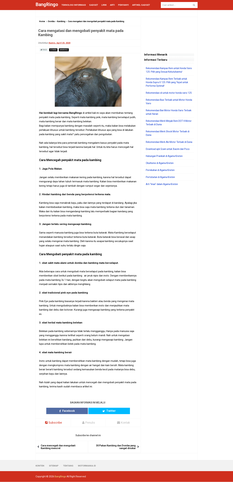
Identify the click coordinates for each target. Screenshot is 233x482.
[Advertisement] (169, 246)
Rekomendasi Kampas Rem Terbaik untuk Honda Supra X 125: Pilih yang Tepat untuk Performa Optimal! (168, 82)
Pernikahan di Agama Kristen (161, 177)
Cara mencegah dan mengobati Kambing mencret (58, 447)
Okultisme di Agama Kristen (160, 170)
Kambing (61, 21)
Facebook (75, 410)
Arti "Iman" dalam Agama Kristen (163, 191)
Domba (51, 21)
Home (42, 21)
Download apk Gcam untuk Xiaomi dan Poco (169, 156)
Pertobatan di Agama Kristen (161, 184)
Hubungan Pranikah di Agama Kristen (165, 163)
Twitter (101, 410)
